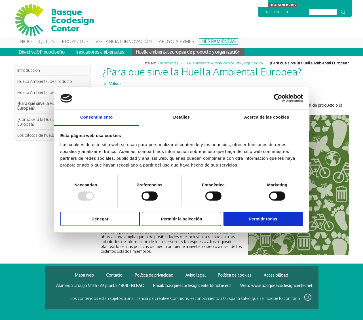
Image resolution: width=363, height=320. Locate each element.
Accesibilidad (276, 275)
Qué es (47, 41)
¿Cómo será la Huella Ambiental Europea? (46, 122)
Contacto (114, 275)
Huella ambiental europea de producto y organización (188, 52)
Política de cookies (235, 275)
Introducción (28, 70)
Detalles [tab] (181, 117)
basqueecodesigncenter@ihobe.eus (198, 285)
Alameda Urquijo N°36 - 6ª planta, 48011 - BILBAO (100, 285)
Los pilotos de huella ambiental (46, 135)
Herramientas (218, 41)
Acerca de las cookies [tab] (266, 117)
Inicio (25, 41)
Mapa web (84, 275)
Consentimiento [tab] (96, 117)
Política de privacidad (154, 275)
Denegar (99, 218)
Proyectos (75, 41)
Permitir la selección (181, 218)
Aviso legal (195, 275)
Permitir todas (263, 218)
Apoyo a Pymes (176, 41)
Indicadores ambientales (100, 52)
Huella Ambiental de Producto (44, 81)
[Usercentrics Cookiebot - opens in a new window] (278, 98)
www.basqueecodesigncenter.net (281, 285)
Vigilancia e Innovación (124, 41)
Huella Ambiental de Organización (48, 92)
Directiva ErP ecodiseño (42, 52)
